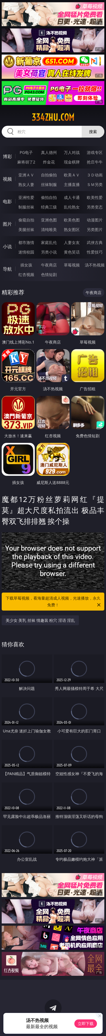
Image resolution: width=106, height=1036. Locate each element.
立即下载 (86, 1023)
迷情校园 (26, 252)
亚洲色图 (49, 220)
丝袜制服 (49, 184)
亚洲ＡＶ (26, 175)
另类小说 (49, 252)
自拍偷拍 (49, 175)
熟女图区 (72, 229)
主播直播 (72, 184)
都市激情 (26, 242)
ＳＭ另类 (95, 184)
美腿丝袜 (26, 229)
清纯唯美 (49, 229)
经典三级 (49, 207)
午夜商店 (49, 265)
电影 (7, 201)
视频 (7, 179)
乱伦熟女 (72, 207)
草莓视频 (72, 265)
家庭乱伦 (49, 242)
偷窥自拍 (26, 220)
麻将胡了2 (26, 162)
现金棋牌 (72, 162)
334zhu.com (53, 117)
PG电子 (26, 152)
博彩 (7, 156)
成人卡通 (72, 197)
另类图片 (95, 229)
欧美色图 (72, 220)
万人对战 (72, 152)
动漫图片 (95, 220)
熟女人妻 (26, 184)
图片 (7, 224)
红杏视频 (26, 274)
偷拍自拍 (49, 197)
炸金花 (49, 162)
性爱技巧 (95, 252)
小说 (7, 246)
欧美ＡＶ (72, 175)
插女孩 (26, 265)
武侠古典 (95, 242)
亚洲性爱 (26, 197)
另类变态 (95, 207)
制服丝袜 (26, 207)
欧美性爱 (95, 197)
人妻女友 (72, 242)
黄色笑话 (72, 252)
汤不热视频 (95, 265)
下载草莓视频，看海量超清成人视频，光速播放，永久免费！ (54, 601)
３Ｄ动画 (95, 175)
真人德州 (49, 152)
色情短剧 (49, 274)
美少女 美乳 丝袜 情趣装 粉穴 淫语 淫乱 (40, 620)
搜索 (93, 131)
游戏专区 (95, 152)
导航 (7, 269)
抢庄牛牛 (95, 162)
